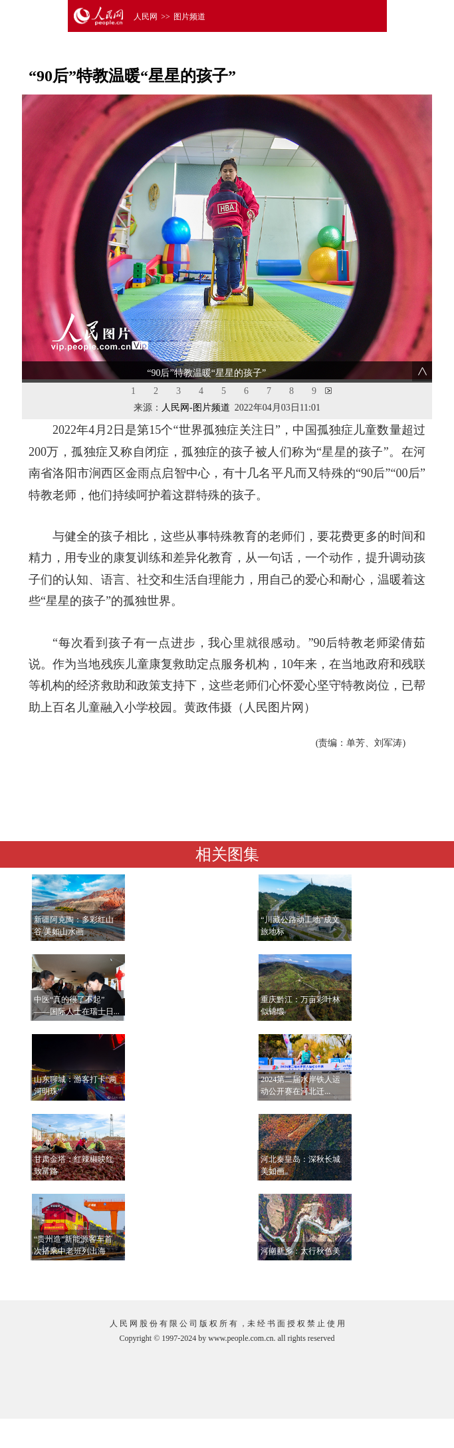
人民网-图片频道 (196, 408)
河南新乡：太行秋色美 (300, 1251)
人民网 (146, 16)
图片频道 (189, 16)
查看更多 (386, 1277)
